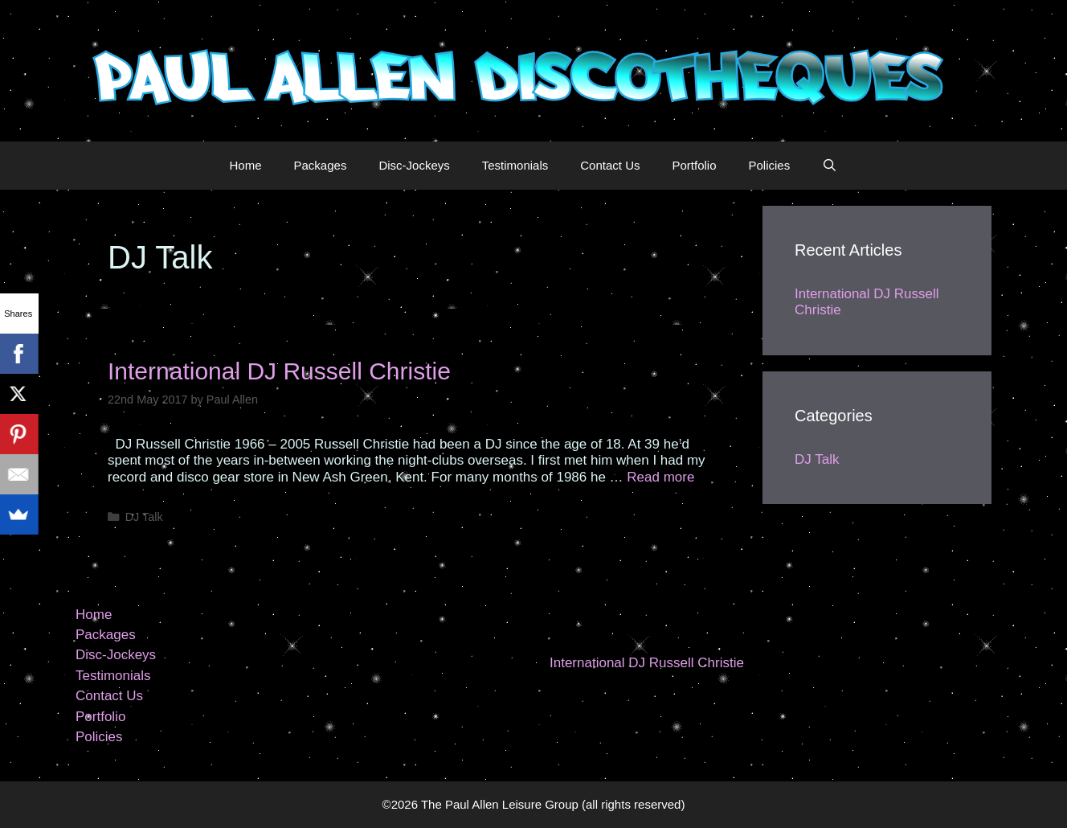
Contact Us (610, 165)
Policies (770, 165)
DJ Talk (144, 516)
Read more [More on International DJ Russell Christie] (660, 477)
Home (246, 165)
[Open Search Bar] (829, 165)
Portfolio (694, 165)
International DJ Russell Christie (279, 371)
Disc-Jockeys (413, 165)
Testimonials (515, 165)
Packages (320, 165)
